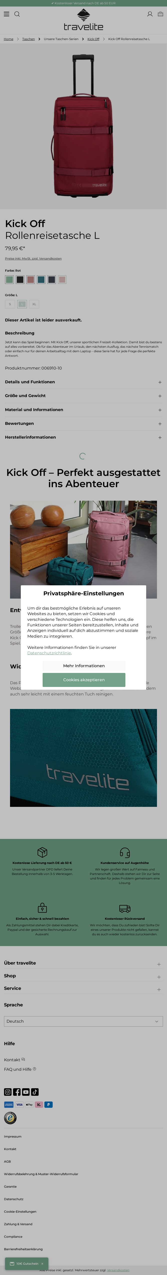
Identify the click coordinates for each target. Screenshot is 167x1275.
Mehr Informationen (84, 665)
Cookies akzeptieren (84, 679)
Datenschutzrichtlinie (49, 653)
